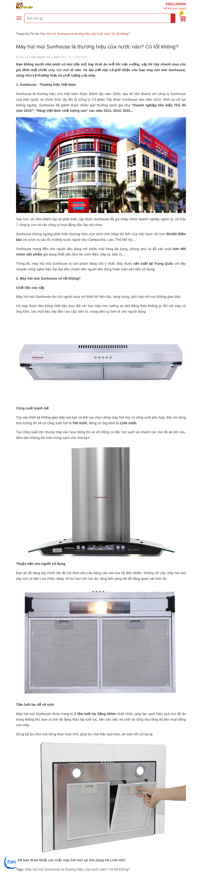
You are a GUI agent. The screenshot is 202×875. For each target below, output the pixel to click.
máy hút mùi (58, 70)
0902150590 (176, 4)
